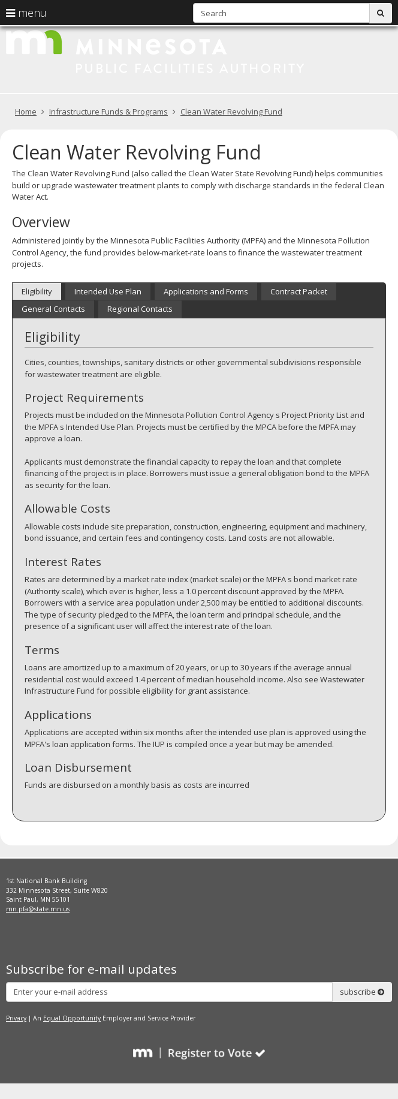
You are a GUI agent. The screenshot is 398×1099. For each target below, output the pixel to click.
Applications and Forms (206, 291)
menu (26, 12)
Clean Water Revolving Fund (231, 111)
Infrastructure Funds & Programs (108, 111)
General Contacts (53, 308)
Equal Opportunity (72, 1018)
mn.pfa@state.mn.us (38, 909)
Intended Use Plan (107, 291)
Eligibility (37, 291)
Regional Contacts (140, 308)
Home (26, 111)
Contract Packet (298, 291)
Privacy (16, 1018)
